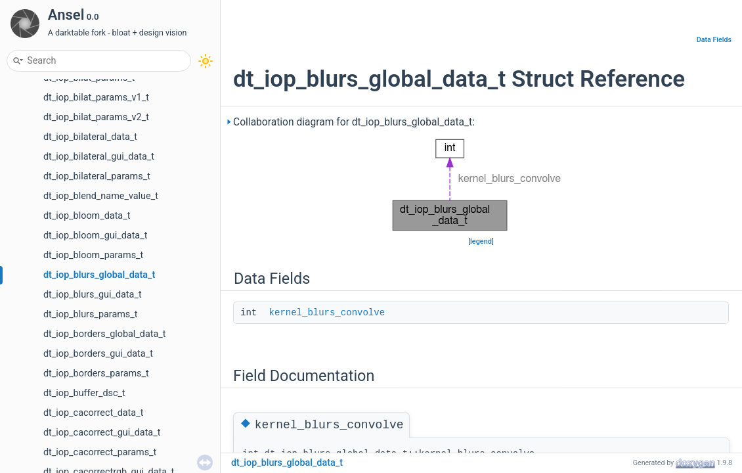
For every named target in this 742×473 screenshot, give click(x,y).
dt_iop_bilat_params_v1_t (96, 97)
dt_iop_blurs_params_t (90, 314)
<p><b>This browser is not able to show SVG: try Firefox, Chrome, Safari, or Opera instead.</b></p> (481, 185)
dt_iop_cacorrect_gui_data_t (101, 432)
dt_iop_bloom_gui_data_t (95, 235)
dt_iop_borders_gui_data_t (98, 353)
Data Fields (714, 39)
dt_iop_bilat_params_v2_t (96, 117)
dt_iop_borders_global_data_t (104, 334)
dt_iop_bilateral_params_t (96, 176)
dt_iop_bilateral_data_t (90, 137)
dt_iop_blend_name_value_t (100, 196)
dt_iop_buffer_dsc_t (84, 393)
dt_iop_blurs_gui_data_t (92, 294)
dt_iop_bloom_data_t (86, 215)
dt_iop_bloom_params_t (93, 255)
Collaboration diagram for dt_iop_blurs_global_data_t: (354, 122)
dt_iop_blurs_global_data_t (99, 275)
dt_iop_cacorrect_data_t (93, 412)
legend (481, 241)
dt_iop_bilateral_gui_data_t (98, 156)
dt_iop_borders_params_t (96, 373)
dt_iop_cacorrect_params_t (99, 452)
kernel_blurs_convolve (327, 312)
